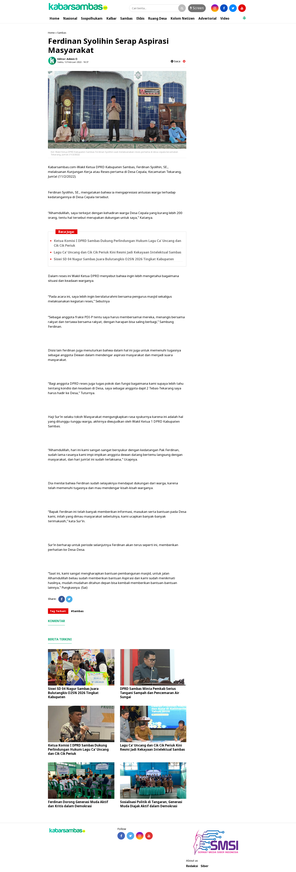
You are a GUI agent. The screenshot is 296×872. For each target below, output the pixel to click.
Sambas (126, 18)
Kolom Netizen (182, 18)
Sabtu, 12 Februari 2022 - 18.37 (72, 62)
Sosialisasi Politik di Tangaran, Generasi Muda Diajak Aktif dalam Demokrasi (151, 804)
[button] (244, 16)
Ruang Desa (157, 18)
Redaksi (192, 866)
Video (224, 18)
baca (175, 61)
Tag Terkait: (58, 611)
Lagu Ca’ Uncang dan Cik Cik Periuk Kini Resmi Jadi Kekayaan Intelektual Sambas (117, 252)
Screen (197, 8)
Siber (204, 866)
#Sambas (77, 611)
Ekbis (140, 18)
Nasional (70, 18)
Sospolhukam (92, 18)
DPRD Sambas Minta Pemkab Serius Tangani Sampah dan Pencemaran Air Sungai (149, 692)
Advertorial (207, 18)
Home (54, 18)
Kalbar (111, 18)
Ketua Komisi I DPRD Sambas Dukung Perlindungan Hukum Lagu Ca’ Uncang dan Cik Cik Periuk (78, 749)
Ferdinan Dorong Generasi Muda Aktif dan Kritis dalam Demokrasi (78, 804)
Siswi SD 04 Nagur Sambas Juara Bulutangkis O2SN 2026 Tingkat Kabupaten (114, 259)
